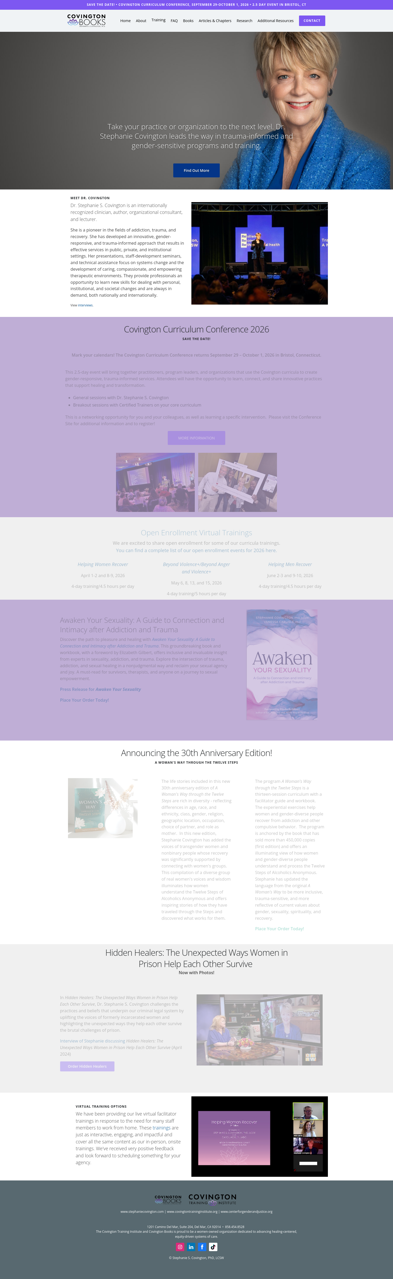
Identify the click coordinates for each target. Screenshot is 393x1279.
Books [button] (188, 20)
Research (245, 20)
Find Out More (196, 170)
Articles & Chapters (215, 20)
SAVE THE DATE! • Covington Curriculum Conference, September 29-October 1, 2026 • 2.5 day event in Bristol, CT (196, 4)
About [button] (141, 20)
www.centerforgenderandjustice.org (247, 1211)
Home (125, 20)
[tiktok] (213, 1247)
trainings (162, 1127)
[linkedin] (191, 1247)
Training (158, 19)
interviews (85, 305)
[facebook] (202, 1247)
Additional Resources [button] (276, 20)
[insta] (180, 1247)
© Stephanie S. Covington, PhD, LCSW (196, 1258)
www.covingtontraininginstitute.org (192, 1211)
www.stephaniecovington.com (142, 1211)
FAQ (174, 20)
